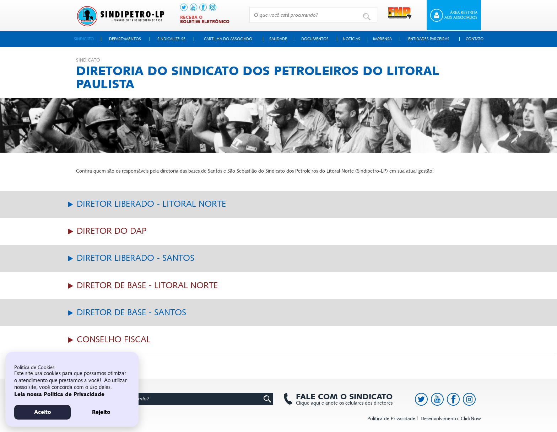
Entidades (428, 39)
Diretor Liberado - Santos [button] (134, 258)
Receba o (204, 19)
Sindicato (88, 60)
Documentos (315, 39)
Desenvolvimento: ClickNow (451, 419)
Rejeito (101, 412)
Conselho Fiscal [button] (112, 339)
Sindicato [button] (84, 39)
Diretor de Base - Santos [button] (130, 312)
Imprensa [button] (382, 39)
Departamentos (125, 39)
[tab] (278, 204)
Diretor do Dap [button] (110, 231)
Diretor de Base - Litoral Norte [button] (146, 285)
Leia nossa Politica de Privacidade (59, 394)
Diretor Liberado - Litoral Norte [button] (150, 204)
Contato (474, 39)
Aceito (42, 412)
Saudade (278, 39)
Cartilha (228, 39)
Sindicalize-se (171, 39)
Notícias (351, 39)
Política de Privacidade (391, 419)
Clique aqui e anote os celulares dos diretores (341, 399)
